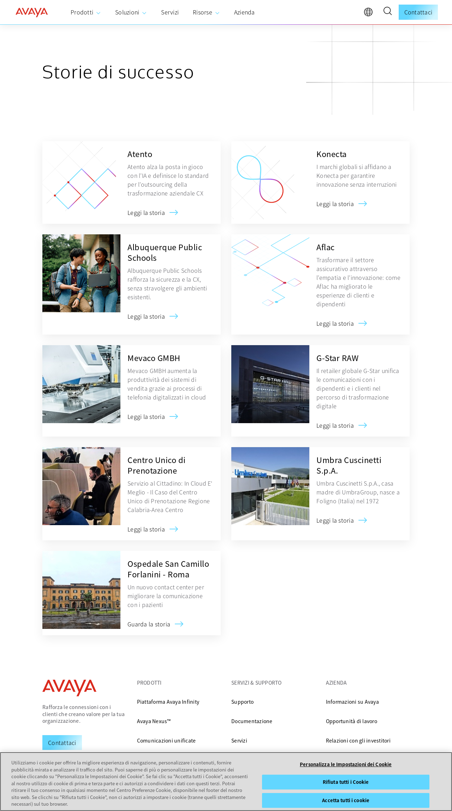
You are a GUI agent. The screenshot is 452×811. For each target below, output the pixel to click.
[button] (387, 12)
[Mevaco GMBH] (146, 416)
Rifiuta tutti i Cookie (346, 782)
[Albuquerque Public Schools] (146, 316)
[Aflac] (335, 323)
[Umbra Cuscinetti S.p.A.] (335, 520)
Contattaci (418, 12)
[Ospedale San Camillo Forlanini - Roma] (148, 624)
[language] (370, 14)
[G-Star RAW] (335, 425)
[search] (387, 12)
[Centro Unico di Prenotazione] (146, 529)
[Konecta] (335, 203)
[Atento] (146, 212)
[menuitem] (86, 12)
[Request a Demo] (62, 742)
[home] (31, 12)
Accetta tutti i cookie (345, 800)
